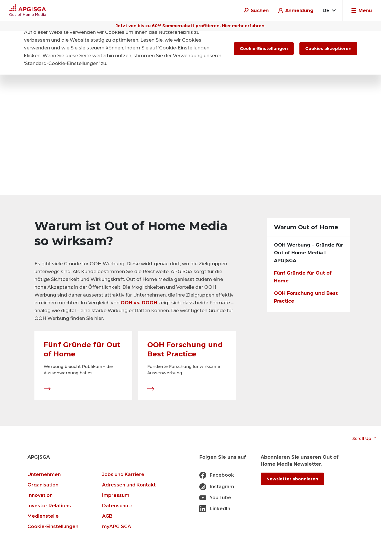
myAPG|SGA (116, 526)
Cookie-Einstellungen (52, 526)
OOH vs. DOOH (139, 303)
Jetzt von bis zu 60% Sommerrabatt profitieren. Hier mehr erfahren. (191, 25)
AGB (107, 516)
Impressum (115, 495)
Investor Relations (49, 505)
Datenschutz (117, 505)
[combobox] (329, 10)
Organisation (42, 485)
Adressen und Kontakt (129, 485)
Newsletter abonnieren (292, 479)
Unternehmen (44, 474)
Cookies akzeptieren (328, 48)
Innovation (40, 495)
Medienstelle (43, 516)
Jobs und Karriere (123, 474)
